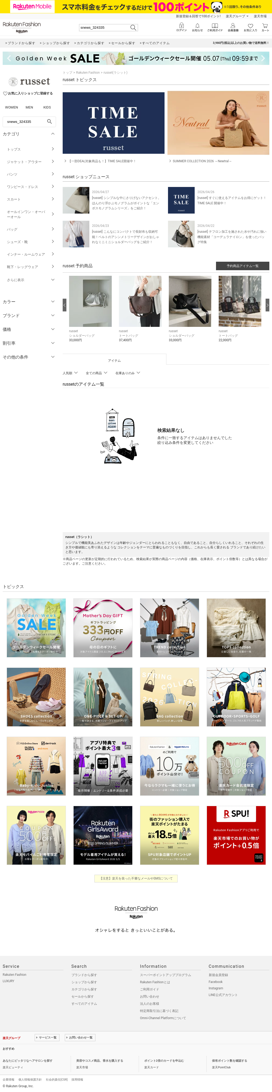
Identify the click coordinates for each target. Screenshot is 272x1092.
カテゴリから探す (84, 989)
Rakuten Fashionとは (155, 982)
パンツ (31, 174)
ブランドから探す (84, 975)
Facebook (216, 982)
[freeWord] (29, 121)
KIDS (47, 107)
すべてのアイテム (84, 1004)
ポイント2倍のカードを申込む (164, 1060)
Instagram (216, 988)
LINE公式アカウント (223, 995)
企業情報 (8, 1079)
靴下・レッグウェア (31, 266)
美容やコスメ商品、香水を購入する (99, 1060)
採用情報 (77, 1079)
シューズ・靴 (31, 241)
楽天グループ (235, 16)
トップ (67, 72)
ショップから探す (84, 982)
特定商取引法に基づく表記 (159, 1011)
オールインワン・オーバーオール (31, 214)
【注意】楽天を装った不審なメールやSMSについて (136, 878)
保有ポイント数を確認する (229, 1060)
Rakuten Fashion (88, 72)
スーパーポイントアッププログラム (165, 975)
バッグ (31, 229)
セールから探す (82, 996)
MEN (29, 107)
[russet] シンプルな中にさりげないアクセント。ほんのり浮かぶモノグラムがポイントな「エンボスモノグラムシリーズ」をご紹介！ (126, 203)
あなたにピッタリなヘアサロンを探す (28, 1060)
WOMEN (11, 107)
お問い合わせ (149, 996)
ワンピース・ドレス (31, 186)
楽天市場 (260, 16)
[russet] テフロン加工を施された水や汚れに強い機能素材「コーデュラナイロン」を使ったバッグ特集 (231, 237)
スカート (31, 199)
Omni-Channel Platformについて (163, 1018)
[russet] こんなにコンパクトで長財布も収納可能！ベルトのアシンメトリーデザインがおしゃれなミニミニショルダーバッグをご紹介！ (125, 237)
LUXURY (8, 981)
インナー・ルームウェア (31, 254)
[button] (91, 313)
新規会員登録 (218, 975)
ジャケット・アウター (31, 161)
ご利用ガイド (149, 989)
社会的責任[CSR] (56, 1079)
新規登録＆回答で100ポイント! (198, 16)
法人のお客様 (149, 1004)
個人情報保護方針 (30, 1079)
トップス (31, 149)
